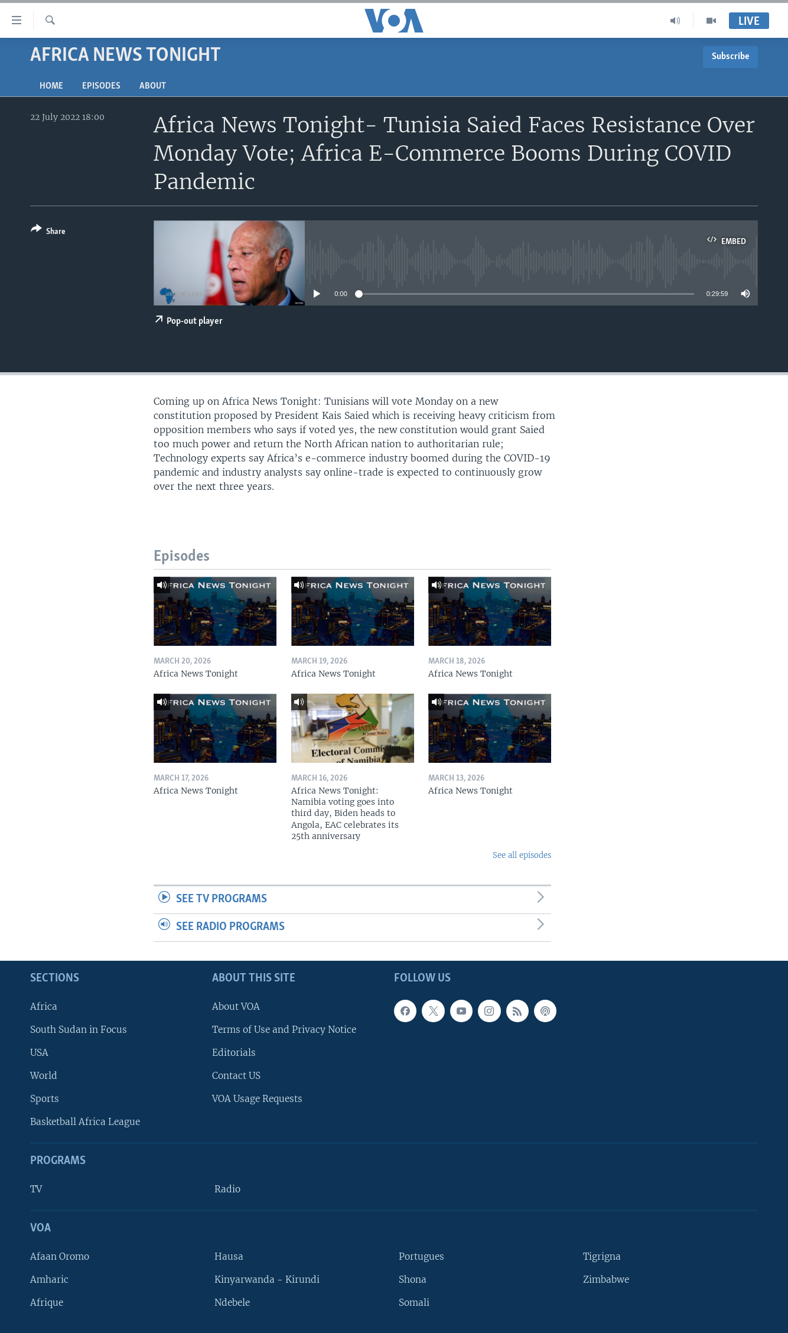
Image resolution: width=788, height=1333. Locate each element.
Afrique (46, 1302)
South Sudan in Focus (78, 1029)
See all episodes (522, 855)
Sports (44, 1098)
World (43, 1075)
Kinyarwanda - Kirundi (267, 1279)
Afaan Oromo (59, 1256)
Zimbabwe (606, 1279)
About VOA (236, 1006)
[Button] (48, 232)
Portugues (421, 1256)
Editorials (234, 1052)
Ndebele (232, 1302)
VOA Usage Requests (257, 1098)
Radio (227, 1189)
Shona (412, 1279)
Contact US (236, 1075)
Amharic (49, 1279)
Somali (414, 1302)
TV (36, 1189)
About (152, 86)
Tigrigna (602, 1256)
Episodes (101, 86)
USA (39, 1052)
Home (51, 86)
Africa (43, 1006)
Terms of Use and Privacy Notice (284, 1029)
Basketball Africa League (85, 1121)
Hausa (228, 1256)
